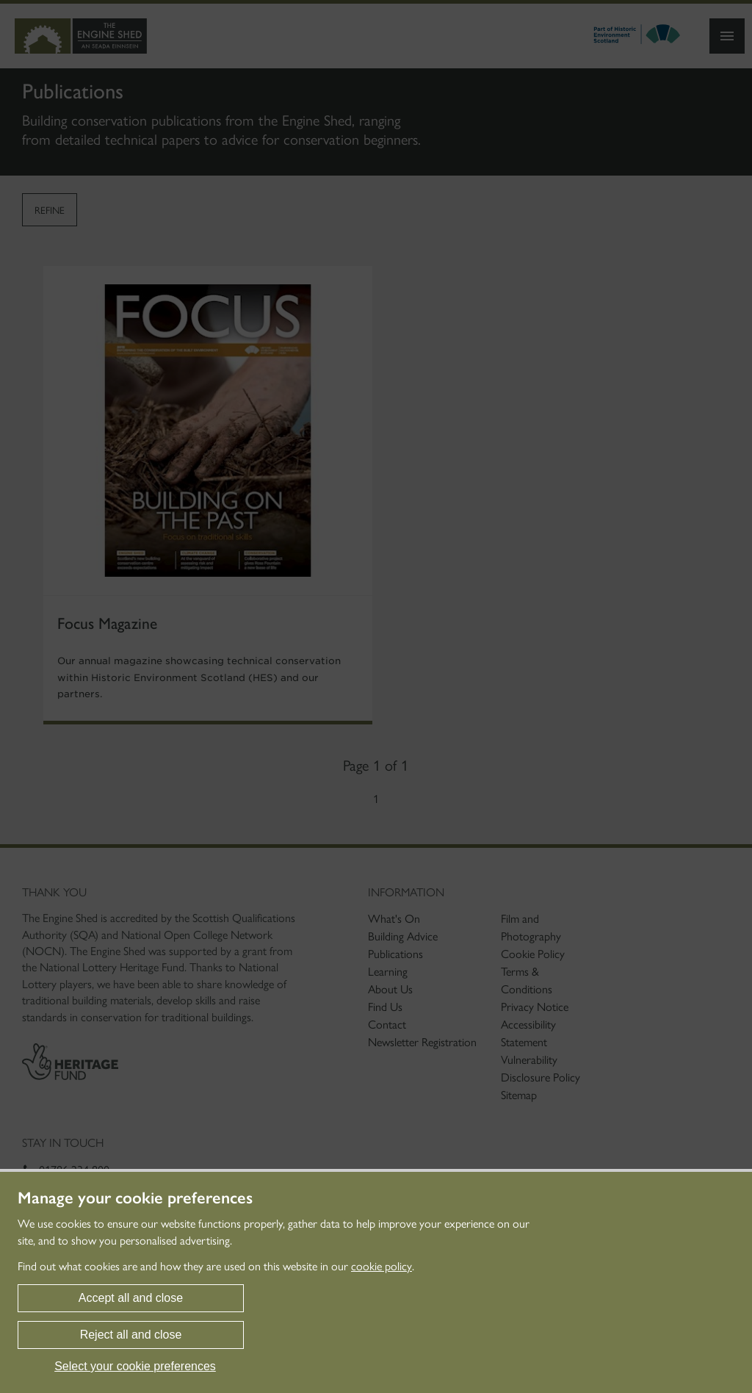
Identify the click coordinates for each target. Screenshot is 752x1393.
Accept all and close (131, 1298)
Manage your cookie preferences (135, 1198)
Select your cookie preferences (135, 1366)
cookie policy (381, 1266)
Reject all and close (131, 1334)
